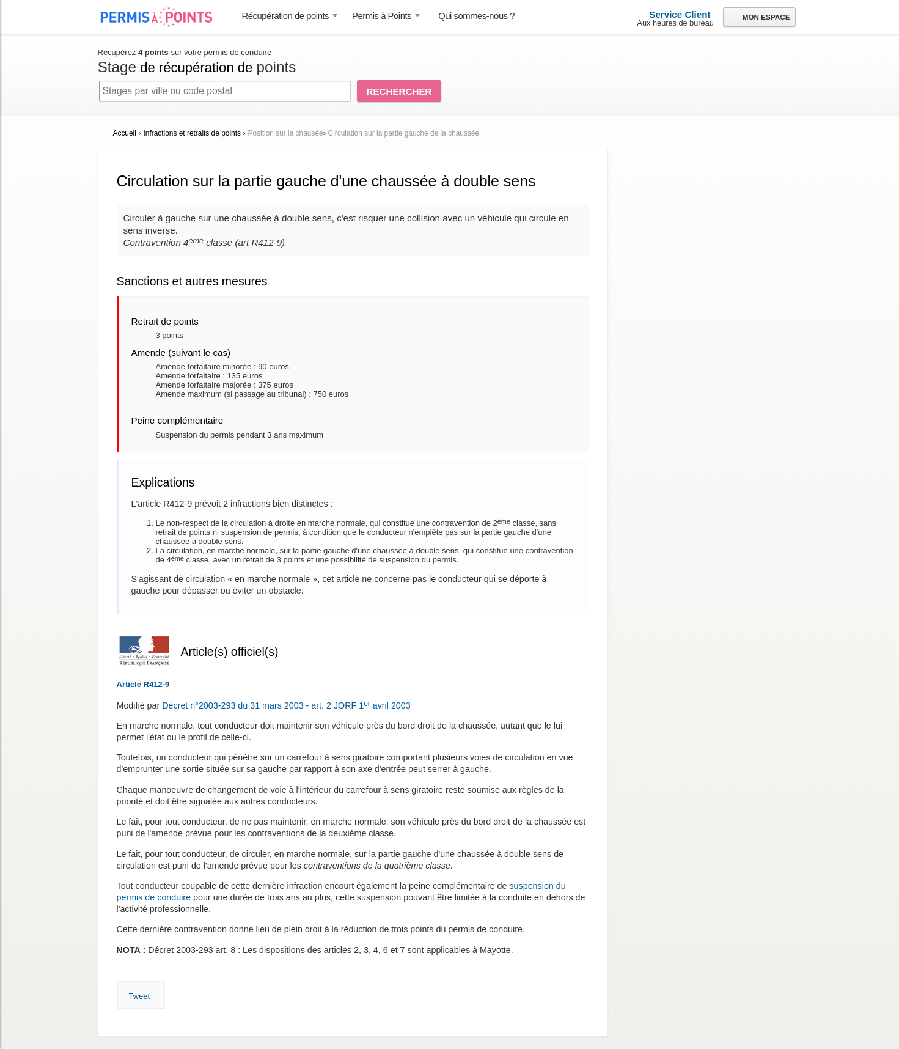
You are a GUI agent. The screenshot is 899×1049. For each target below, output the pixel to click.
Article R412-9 (143, 684)
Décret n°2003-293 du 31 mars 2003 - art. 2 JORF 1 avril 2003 (286, 705)
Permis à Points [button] (381, 16)
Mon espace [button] (758, 18)
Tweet (139, 996)
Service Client (679, 14)
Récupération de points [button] (285, 16)
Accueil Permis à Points (162, 17)
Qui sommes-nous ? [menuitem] (476, 16)
